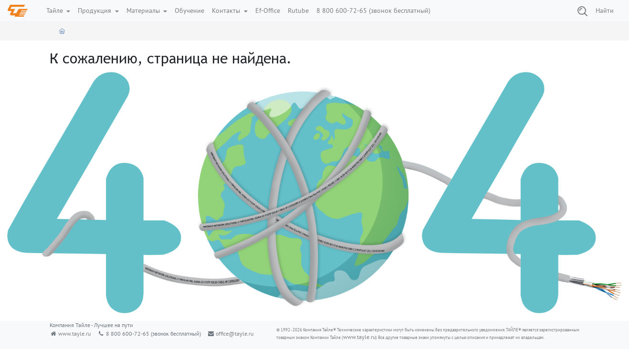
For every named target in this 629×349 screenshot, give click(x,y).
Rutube (298, 10)
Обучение (189, 10)
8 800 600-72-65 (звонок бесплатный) (373, 10)
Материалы (144, 10)
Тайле (55, 10)
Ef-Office (267, 10)
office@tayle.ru (234, 333)
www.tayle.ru (74, 333)
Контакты (227, 10)
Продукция (95, 10)
